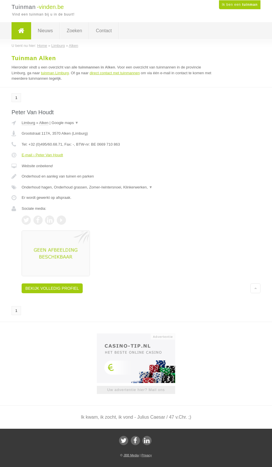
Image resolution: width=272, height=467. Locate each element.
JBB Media (131, 455)
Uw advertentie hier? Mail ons (136, 390)
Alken (44, 123)
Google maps (65, 123)
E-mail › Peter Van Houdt (42, 155)
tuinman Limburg (55, 73)
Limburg (28, 123)
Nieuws (45, 30)
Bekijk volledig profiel (52, 288)
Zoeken (74, 30)
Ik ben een (240, 5)
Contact (104, 30)
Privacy (146, 455)
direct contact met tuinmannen (115, 73)
